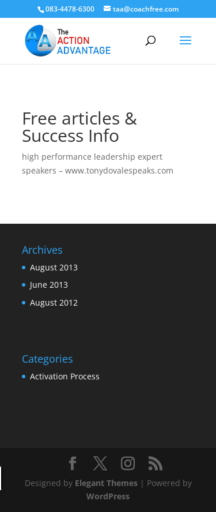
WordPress (108, 496)
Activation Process (65, 376)
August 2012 (54, 302)
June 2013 (49, 284)
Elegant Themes (106, 482)
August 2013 (54, 267)
